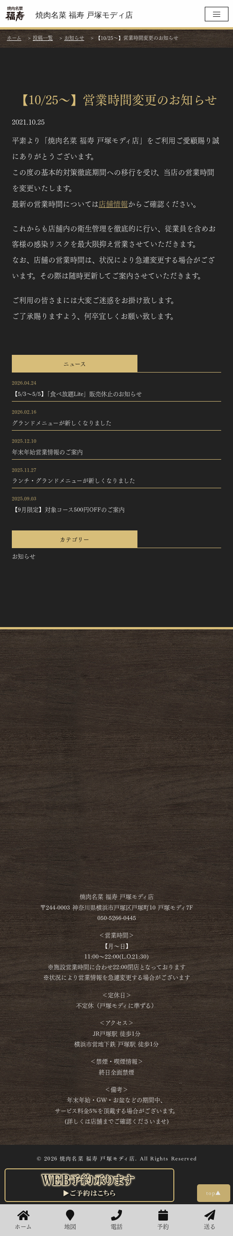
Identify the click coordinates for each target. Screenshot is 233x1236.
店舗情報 (113, 203)
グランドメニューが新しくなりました (61, 422)
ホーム (23, 1220)
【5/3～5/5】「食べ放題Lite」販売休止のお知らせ (77, 393)
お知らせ (23, 555)
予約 (163, 1220)
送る (210, 1220)
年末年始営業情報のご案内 (47, 451)
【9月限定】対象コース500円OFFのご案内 (68, 509)
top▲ (213, 1192)
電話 (116, 1220)
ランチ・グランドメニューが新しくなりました (73, 480)
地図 (70, 1220)
